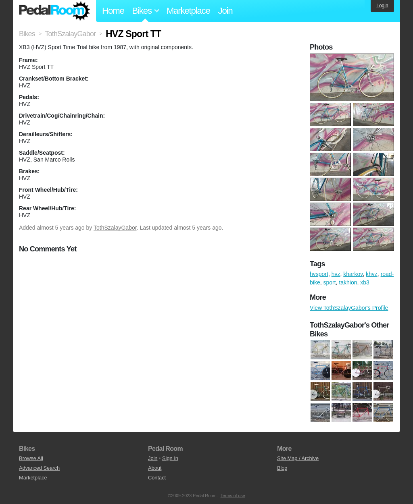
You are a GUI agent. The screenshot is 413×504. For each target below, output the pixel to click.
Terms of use (233, 495)
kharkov (353, 274)
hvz (336, 274)
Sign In (170, 458)
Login (382, 5)
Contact (157, 478)
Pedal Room (54, 11)
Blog (282, 468)
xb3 (364, 282)
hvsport (319, 274)
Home (113, 11)
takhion (348, 282)
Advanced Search (39, 468)
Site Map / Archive (298, 458)
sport (329, 282)
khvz (372, 274)
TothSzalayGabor (115, 227)
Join (225, 11)
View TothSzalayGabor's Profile (349, 308)
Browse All (31, 458)
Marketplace (188, 11)
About (154, 468)
